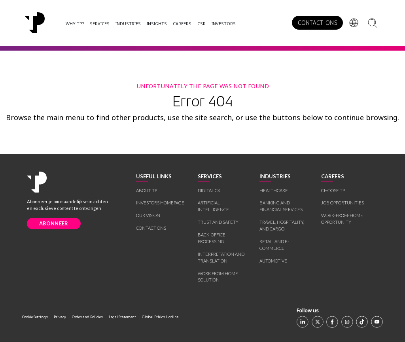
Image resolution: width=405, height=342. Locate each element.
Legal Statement (122, 316)
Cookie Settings (35, 316)
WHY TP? (75, 23)
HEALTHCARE (273, 190)
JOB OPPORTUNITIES (342, 202)
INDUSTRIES (128, 23)
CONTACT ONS (317, 22)
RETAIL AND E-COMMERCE (274, 245)
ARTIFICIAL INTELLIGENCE (213, 206)
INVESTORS (224, 23)
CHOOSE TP (333, 190)
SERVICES (100, 23)
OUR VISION (148, 215)
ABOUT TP (146, 190)
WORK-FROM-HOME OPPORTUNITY (342, 219)
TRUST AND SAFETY (218, 222)
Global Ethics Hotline (160, 316)
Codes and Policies (87, 316)
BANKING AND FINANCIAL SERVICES (281, 206)
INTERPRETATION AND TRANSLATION (221, 257)
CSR (201, 23)
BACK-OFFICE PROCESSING (211, 238)
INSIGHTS (157, 23)
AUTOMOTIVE (273, 260)
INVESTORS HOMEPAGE (160, 202)
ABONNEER (53, 223)
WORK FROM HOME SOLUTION (218, 277)
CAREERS (182, 23)
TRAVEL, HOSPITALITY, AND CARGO (281, 225)
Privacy (60, 316)
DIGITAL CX (209, 190)
